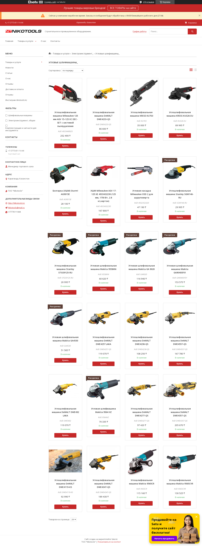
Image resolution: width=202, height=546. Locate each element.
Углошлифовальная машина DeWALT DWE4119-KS (65, 483)
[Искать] (192, 31)
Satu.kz (115, 539)
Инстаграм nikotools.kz (16, 100)
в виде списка (195, 70)
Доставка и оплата (14, 89)
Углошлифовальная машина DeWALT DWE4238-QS (141, 340)
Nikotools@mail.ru (16, 207)
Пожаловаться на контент (109, 542)
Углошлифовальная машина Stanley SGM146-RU (179, 194)
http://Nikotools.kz (16, 203)
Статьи (8, 73)
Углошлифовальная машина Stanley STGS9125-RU (65, 269)
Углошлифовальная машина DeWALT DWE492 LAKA (65, 412)
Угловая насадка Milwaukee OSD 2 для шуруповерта (141, 194)
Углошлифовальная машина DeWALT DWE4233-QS (103, 116)
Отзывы (9, 83)
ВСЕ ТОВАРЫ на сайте (123, 8)
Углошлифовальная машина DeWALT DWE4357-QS (180, 412)
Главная (9, 41)
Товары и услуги (25, 41)
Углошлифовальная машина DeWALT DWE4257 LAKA (103, 340)
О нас (43, 41)
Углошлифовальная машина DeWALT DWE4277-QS (141, 412)
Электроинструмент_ (82, 53)
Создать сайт (50, 2)
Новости (9, 67)
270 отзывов (148, 2)
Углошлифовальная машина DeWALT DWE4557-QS (180, 340)
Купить (65, 146)
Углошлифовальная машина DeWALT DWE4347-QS (103, 483)
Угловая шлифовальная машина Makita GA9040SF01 (180, 269)
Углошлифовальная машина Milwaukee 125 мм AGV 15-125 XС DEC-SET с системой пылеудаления (65, 119)
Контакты (55, 41)
